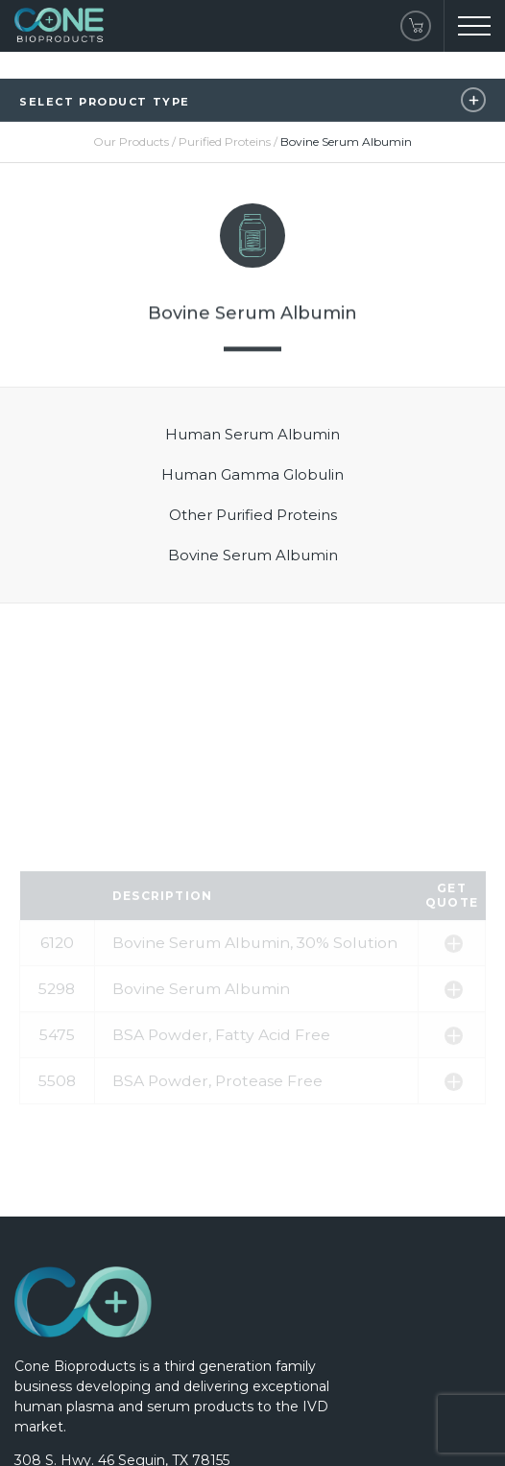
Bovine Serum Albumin (253, 555)
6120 (57, 1015)
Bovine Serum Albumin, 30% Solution (254, 1015)
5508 (57, 1154)
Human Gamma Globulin (252, 474)
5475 (57, 1108)
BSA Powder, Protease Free (217, 1154)
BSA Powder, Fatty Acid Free (221, 1108)
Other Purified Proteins (253, 515)
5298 (56, 1061)
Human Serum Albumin (252, 434)
